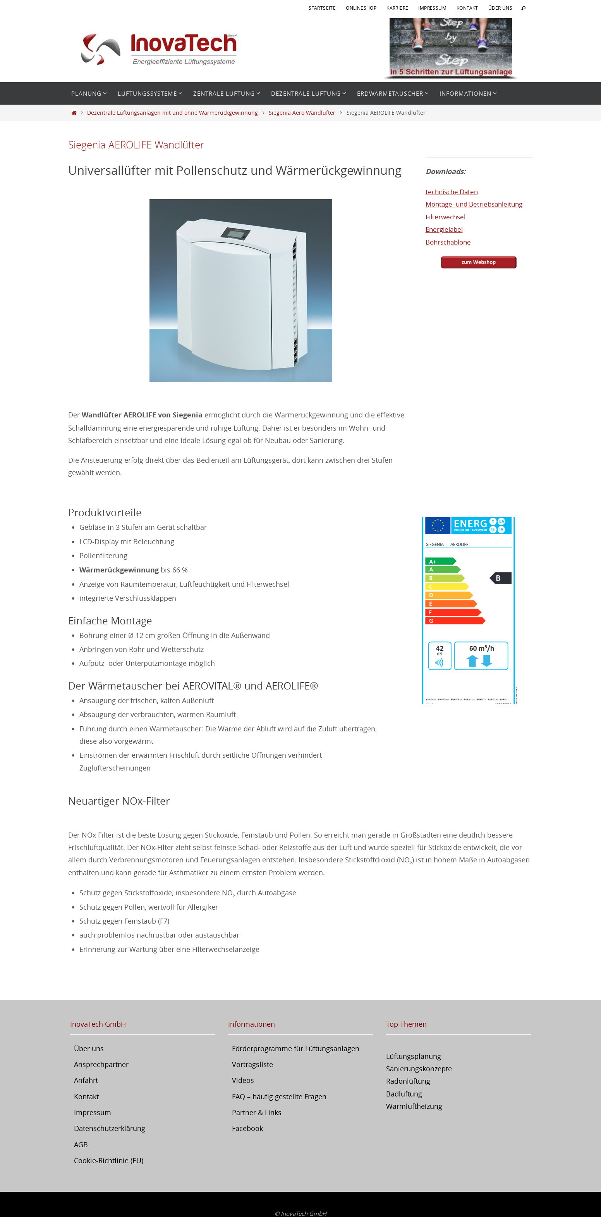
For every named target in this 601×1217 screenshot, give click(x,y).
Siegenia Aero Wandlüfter (302, 112)
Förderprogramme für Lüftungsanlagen (295, 1048)
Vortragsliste (252, 1064)
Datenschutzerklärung (109, 1128)
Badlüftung (404, 1093)
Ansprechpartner (101, 1064)
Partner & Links (257, 1112)
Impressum (432, 8)
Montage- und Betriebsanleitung (478, 204)
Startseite (322, 8)
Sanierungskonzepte (419, 1068)
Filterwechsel (447, 216)
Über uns (500, 8)
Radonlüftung (408, 1081)
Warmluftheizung (414, 1106)
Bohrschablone (450, 241)
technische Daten (454, 191)
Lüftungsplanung (413, 1056)
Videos (243, 1080)
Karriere (397, 8)
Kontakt (467, 8)
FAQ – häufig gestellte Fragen (279, 1096)
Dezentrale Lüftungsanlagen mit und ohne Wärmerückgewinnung (172, 112)
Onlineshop (361, 8)
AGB (81, 1144)
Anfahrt (86, 1080)
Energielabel (446, 229)
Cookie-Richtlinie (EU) (108, 1160)
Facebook (247, 1128)
